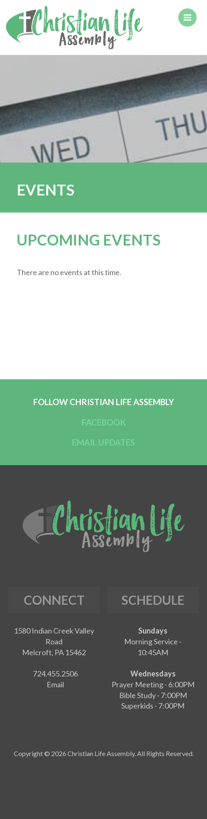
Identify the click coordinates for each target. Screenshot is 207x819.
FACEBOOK (104, 422)
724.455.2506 (55, 673)
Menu (190, 13)
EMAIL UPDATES (103, 442)
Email (55, 684)
